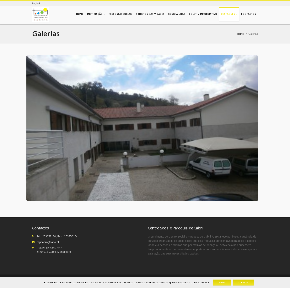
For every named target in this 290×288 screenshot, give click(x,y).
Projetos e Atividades (150, 14)
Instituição (96, 14)
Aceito (222, 282)
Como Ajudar (176, 14)
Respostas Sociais (120, 14)
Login (36, 3)
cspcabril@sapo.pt (48, 242)
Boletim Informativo (203, 14)
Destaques (229, 14)
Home (79, 14)
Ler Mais (243, 282)
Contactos (248, 14)
